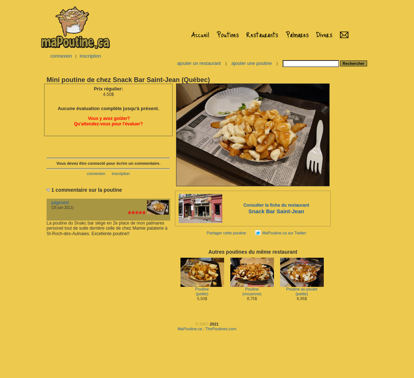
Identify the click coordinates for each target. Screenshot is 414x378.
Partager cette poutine (226, 233)
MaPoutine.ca (190, 329)
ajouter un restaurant (199, 63)
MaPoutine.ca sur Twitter (284, 233)
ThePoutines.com (220, 329)
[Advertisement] (207, 357)
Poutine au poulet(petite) (302, 289)
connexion (61, 56)
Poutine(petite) (202, 289)
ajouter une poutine (251, 63)
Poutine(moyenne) (252, 289)
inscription (90, 56)
